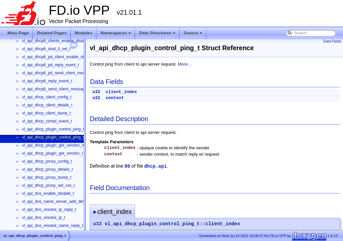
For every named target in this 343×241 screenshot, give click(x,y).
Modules (83, 32)
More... (184, 64)
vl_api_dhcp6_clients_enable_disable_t (57, 40)
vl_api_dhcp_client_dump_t (46, 113)
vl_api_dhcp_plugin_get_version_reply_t (58, 145)
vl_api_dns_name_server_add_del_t (54, 201)
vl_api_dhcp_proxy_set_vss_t (48, 185)
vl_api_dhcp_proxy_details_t (47, 169)
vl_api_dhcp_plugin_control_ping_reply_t (58, 129)
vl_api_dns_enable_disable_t (48, 193)
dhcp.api (155, 166)
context (115, 97)
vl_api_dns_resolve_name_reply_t (52, 225)
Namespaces (116, 34)
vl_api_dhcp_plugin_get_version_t (52, 153)
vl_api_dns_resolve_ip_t (43, 217)
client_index (121, 91)
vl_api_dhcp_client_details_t (47, 105)
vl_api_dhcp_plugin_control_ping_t (53, 137)
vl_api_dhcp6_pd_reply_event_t (50, 65)
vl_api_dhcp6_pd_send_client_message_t (59, 73)
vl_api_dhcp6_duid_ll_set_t (46, 49)
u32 (96, 91)
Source (193, 34)
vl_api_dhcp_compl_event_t (47, 121)
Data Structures (158, 34)
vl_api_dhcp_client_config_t (46, 97)
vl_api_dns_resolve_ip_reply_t (49, 209)
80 (127, 166)
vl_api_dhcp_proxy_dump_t (46, 177)
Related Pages (52, 32)
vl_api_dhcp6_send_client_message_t (56, 89)
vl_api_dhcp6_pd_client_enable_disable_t (59, 57)
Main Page (18, 32)
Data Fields (332, 41)
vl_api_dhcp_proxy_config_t (47, 161)
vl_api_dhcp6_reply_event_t (47, 81)
